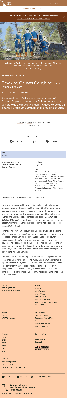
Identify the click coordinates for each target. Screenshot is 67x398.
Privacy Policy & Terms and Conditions (46, 303)
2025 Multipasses (9, 362)
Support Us (40, 312)
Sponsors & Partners (43, 315)
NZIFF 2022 (23, 75)
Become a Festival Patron (45, 318)
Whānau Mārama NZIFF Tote (13, 367)
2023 (4, 343)
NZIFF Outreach (8, 318)
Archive (5, 334)
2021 (3, 348)
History (38, 288)
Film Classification (42, 299)
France (20, 122)
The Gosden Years (9, 364)
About (37, 285)
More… (4, 351)
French (29, 122)
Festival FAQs (40, 297)
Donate (38, 321)
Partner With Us (41, 326)
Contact (5, 285)
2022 (4, 346)
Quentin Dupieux (20, 92)
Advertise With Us (42, 324)
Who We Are (40, 291)
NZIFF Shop (7, 359)
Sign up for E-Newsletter (12, 290)
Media (4, 312)
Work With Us (40, 294)
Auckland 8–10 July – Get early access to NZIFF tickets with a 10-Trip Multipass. (33, 17)
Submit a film (40, 334)
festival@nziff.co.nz (9, 288)
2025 (4, 337)
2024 (4, 340)
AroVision (6, 155)
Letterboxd (39, 198)
